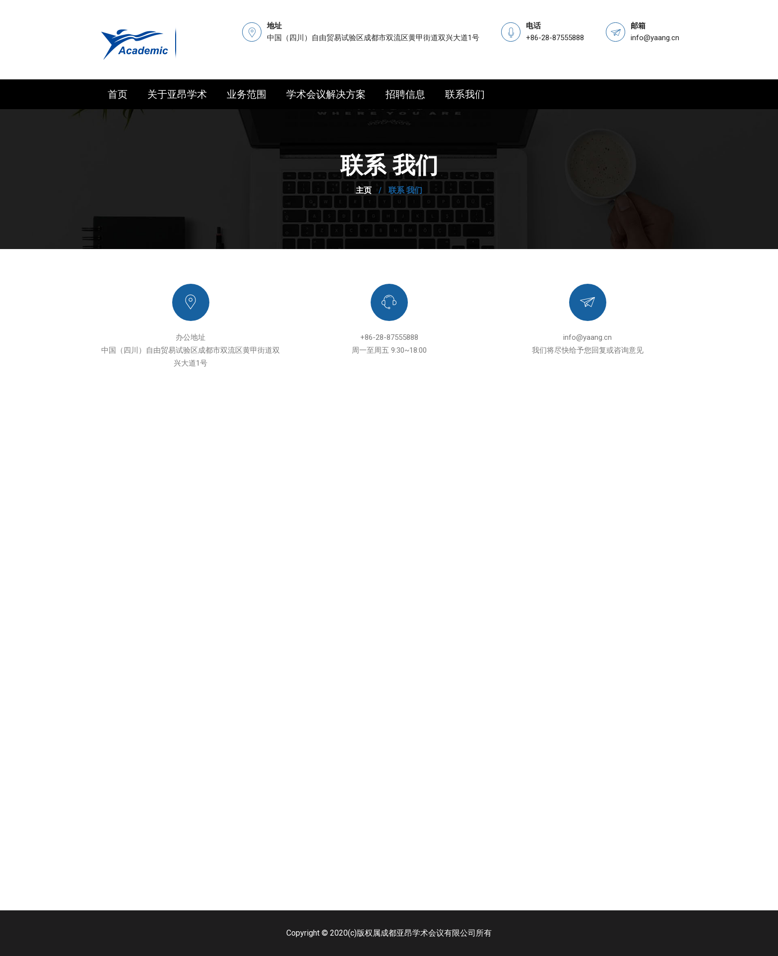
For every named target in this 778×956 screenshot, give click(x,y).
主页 (364, 190)
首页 (118, 94)
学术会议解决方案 (326, 94)
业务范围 (246, 94)
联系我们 (465, 94)
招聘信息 (405, 94)
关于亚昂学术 (177, 94)
